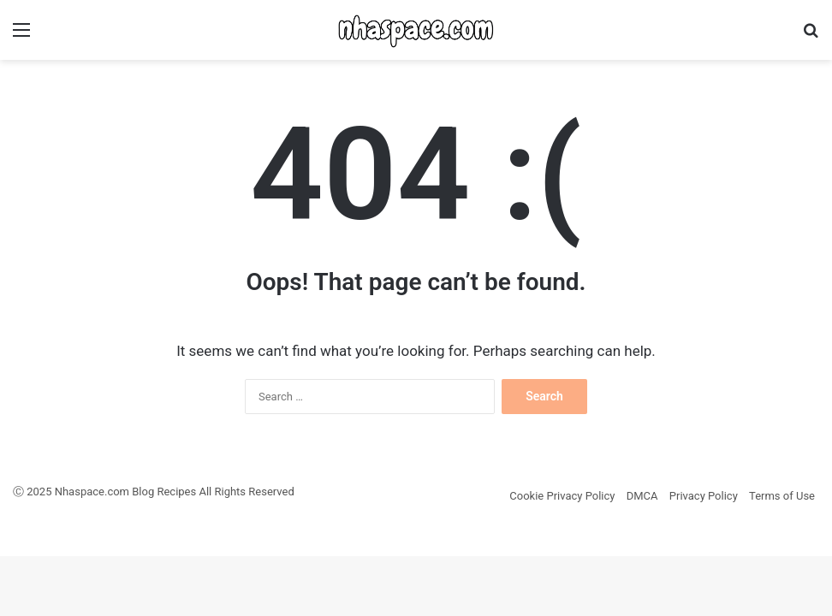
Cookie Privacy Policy (562, 495)
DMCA (642, 495)
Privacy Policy (703, 495)
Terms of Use (782, 495)
